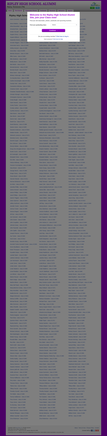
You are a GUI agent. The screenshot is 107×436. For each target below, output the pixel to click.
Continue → (53, 30)
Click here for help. (58, 39)
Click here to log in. (62, 36)
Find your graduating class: (38, 25)
